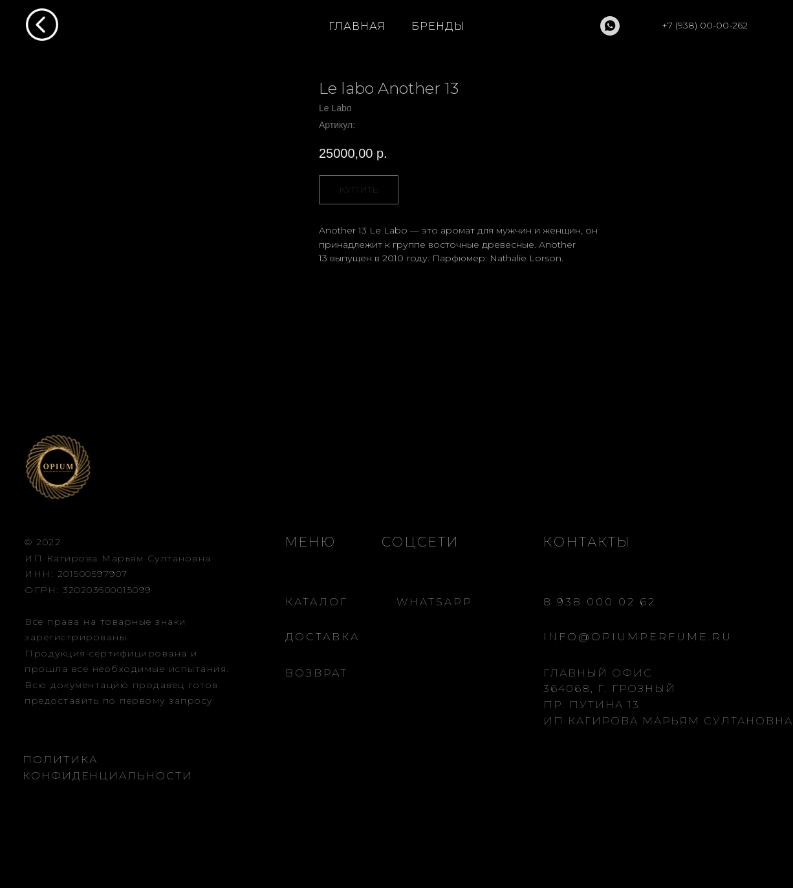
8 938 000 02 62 (599, 602)
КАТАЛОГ (316, 602)
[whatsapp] (610, 26)
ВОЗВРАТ (316, 673)
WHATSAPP (434, 602)
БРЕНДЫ (438, 26)
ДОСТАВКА (322, 637)
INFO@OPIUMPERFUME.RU (637, 637)
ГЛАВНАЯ (357, 26)
